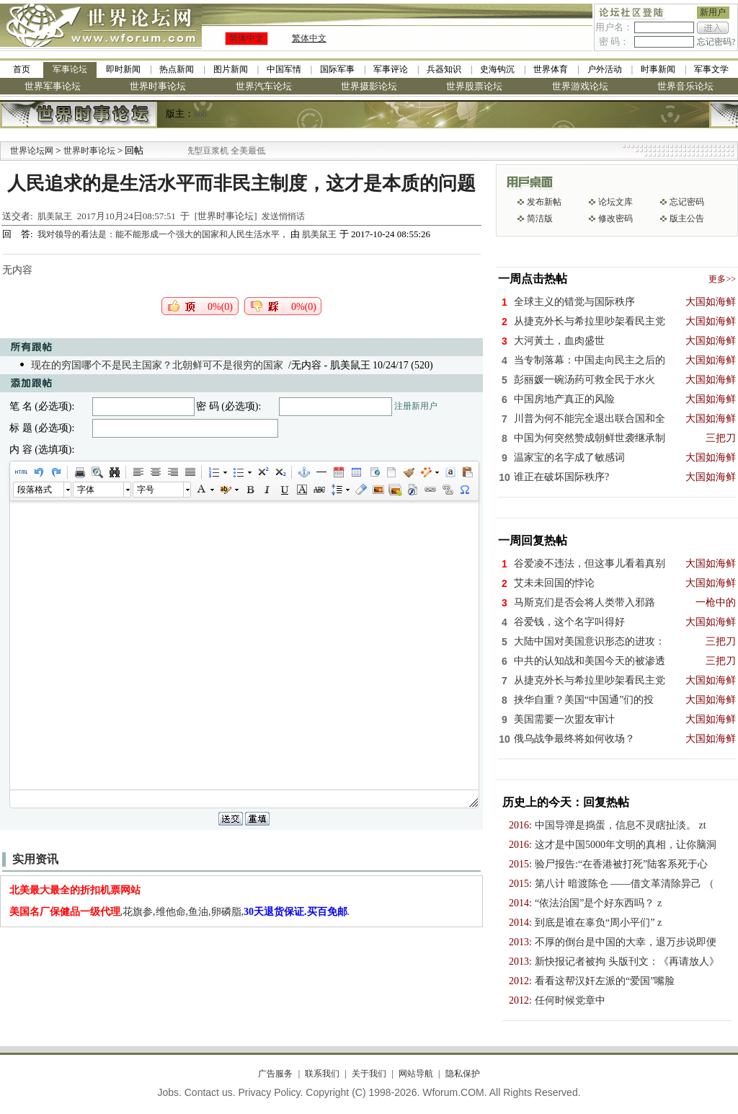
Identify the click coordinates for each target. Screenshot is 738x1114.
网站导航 (416, 1074)
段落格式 (34, 490)
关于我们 (369, 1074)
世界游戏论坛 (580, 86)
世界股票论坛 (474, 86)
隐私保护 (462, 1074)
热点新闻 (176, 69)
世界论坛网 (31, 151)
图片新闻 (230, 69)
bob (200, 114)
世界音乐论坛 (685, 86)
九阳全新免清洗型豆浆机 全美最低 (224, 151)
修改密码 (615, 218)
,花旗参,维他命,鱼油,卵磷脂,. (179, 911)
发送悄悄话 (283, 216)
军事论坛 (70, 69)
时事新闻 (658, 69)
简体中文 (246, 38)
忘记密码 (687, 202)
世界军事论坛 (53, 86)
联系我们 (322, 1074)
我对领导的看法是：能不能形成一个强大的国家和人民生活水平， (163, 234)
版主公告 (687, 218)
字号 (145, 490)
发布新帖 (544, 202)
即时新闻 (123, 69)
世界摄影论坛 (369, 86)
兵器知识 (444, 69)
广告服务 (275, 1074)
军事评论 (390, 69)
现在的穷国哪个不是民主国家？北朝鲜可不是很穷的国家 (157, 365)
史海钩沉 (497, 69)
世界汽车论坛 (264, 86)
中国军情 (284, 69)
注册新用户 (415, 406)
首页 (21, 69)
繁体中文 (309, 38)
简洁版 (540, 218)
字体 (85, 490)
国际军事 (337, 69)
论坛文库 (615, 202)
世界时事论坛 (158, 86)
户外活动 (604, 69)
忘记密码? (716, 42)
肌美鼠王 (54, 216)
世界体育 (550, 69)
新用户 (713, 12)
